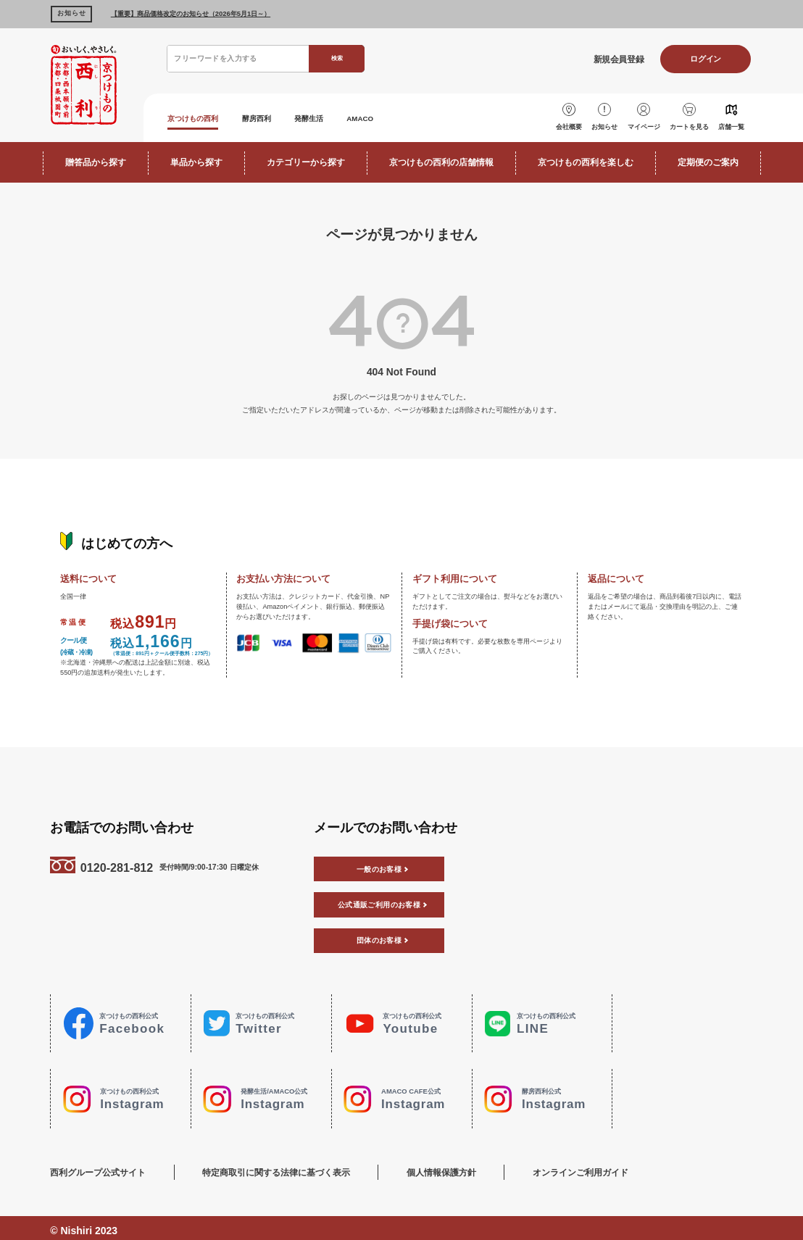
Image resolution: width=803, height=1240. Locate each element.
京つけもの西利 (200, 117)
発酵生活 (337, 117)
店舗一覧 (732, 123)
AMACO (396, 117)
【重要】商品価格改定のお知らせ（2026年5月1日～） (190, 13)
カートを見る (689, 123)
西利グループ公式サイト (98, 1166)
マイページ (642, 123)
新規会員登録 (606, 59)
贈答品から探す (95, 159)
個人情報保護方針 (474, 1166)
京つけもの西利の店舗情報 (441, 159)
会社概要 (564, 123)
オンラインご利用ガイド (630, 1166)
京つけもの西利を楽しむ (585, 159)
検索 (336, 58)
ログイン (703, 58)
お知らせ (602, 123)
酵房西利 (276, 117)
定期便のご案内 (708, 159)
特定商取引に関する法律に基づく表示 (293, 1166)
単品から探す (196, 159)
